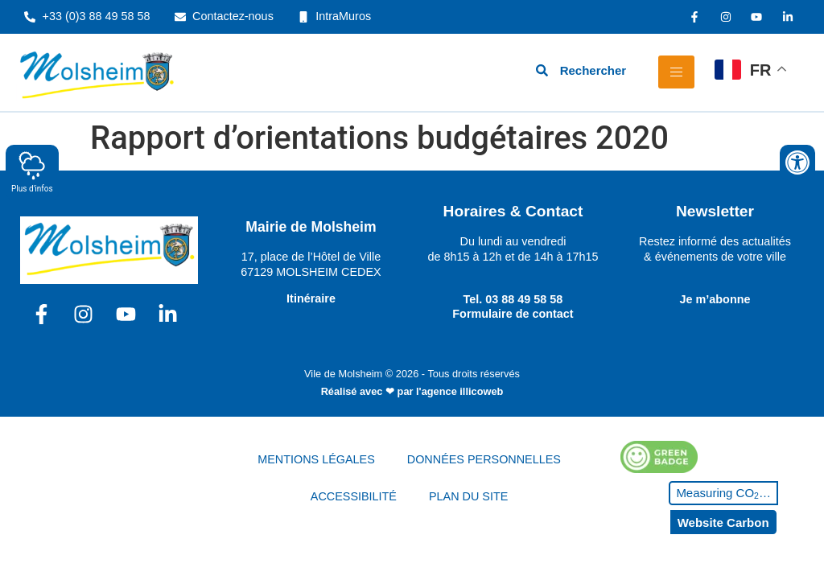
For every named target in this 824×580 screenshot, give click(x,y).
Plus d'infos (32, 171)
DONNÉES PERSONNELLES (484, 459)
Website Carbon (723, 522)
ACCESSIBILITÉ (354, 496)
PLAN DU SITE (468, 496)
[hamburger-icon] (676, 72)
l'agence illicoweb (459, 391)
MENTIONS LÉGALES (316, 459)
